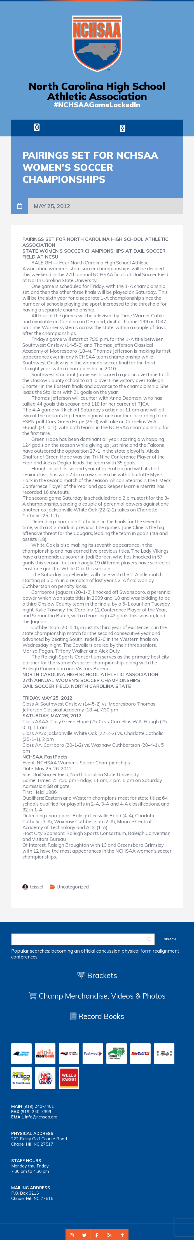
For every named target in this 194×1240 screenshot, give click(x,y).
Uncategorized (73, 887)
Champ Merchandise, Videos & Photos (102, 996)
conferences (24, 957)
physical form (136, 951)
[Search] (83, 939)
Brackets (97, 975)
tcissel (36, 887)
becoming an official (73, 951)
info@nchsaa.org (41, 1117)
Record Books (97, 1016)
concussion (108, 951)
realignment (166, 951)
